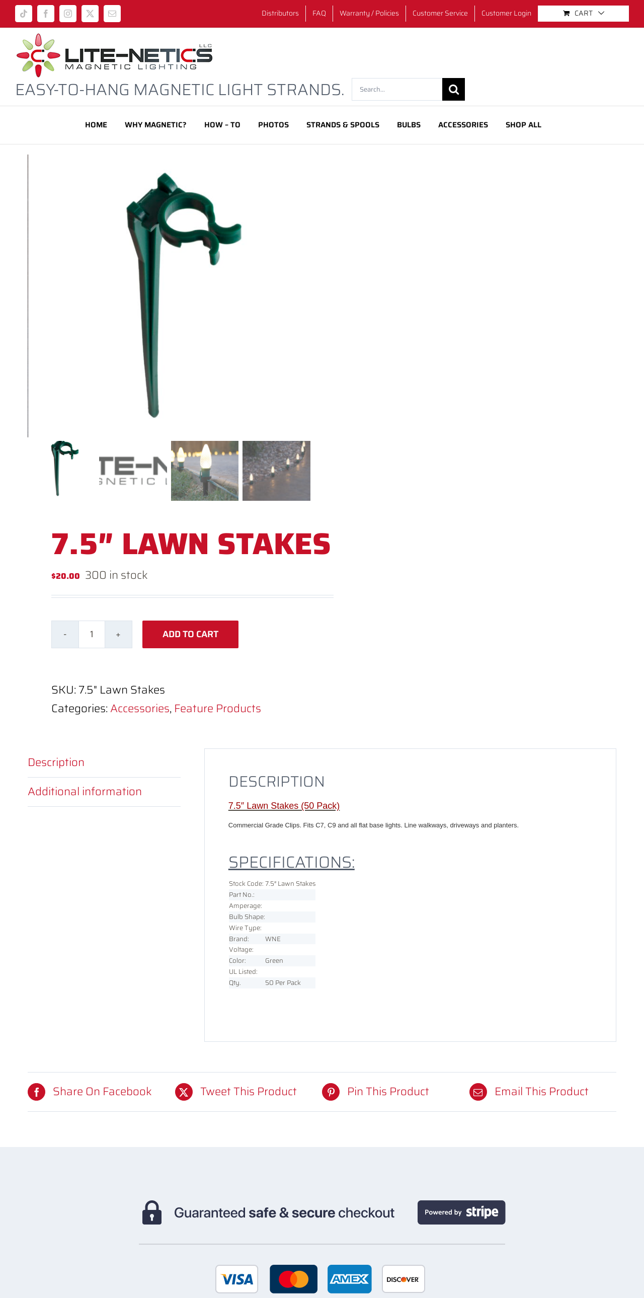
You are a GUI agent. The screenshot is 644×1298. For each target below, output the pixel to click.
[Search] (453, 89)
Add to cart (190, 634)
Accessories (140, 708)
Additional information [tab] (85, 791)
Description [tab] (56, 762)
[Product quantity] (91, 634)
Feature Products (217, 708)
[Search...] (397, 89)
